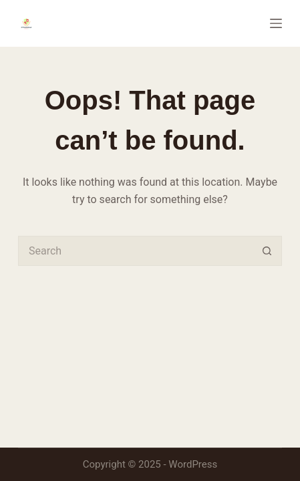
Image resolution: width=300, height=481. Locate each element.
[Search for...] (135, 251)
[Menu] (276, 23)
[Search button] (267, 251)
